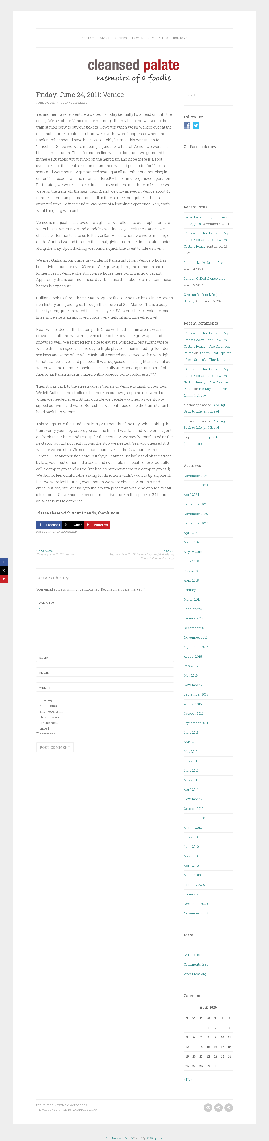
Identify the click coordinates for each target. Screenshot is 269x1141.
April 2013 (191, 742)
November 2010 (196, 799)
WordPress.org (195, 974)
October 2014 (193, 713)
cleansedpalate (74, 102)
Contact (88, 38)
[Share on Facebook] (49, 525)
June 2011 (191, 770)
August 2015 (193, 704)
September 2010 (196, 818)
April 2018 (191, 580)
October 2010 (193, 808)
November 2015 (195, 685)
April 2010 (191, 865)
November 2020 (196, 513)
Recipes (120, 38)
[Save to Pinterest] (97, 525)
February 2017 (194, 609)
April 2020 (191, 533)
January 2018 (193, 590)
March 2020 (192, 542)
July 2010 (191, 837)
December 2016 (195, 628)
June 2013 (191, 732)
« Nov (188, 1079)
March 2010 (192, 875)
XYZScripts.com (155, 1138)
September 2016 (196, 647)
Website (46, 687)
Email (44, 673)
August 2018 (193, 552)
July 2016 (191, 666)
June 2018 (191, 561)
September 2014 (196, 723)
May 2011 (190, 780)
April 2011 (191, 789)
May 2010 (191, 856)
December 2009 (196, 904)
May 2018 (191, 571)
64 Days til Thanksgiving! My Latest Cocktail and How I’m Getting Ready (206, 239)
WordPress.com (85, 1109)
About (105, 38)
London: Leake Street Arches (206, 262)
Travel (137, 38)
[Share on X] (73, 525)
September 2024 (196, 485)
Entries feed (193, 955)
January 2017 (193, 618)
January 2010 (193, 894)
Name (43, 658)
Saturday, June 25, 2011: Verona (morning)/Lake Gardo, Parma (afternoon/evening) (139, 554)
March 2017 (192, 599)
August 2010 (193, 828)
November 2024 (196, 476)
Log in (188, 945)
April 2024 (191, 494)
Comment (47, 606)
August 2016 (193, 656)
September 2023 (196, 504)
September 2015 (196, 694)
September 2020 (196, 523)
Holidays (180, 38)
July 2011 (190, 761)
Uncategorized (64, 531)
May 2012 (191, 751)
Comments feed (196, 964)
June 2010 (191, 846)
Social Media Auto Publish (119, 1138)
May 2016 (191, 675)
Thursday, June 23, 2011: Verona (70, 552)
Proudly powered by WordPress (61, 1105)
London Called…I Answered (204, 278)
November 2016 (196, 637)
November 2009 (196, 913)
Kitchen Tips (158, 38)
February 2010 (194, 885)
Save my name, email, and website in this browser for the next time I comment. (51, 717)
